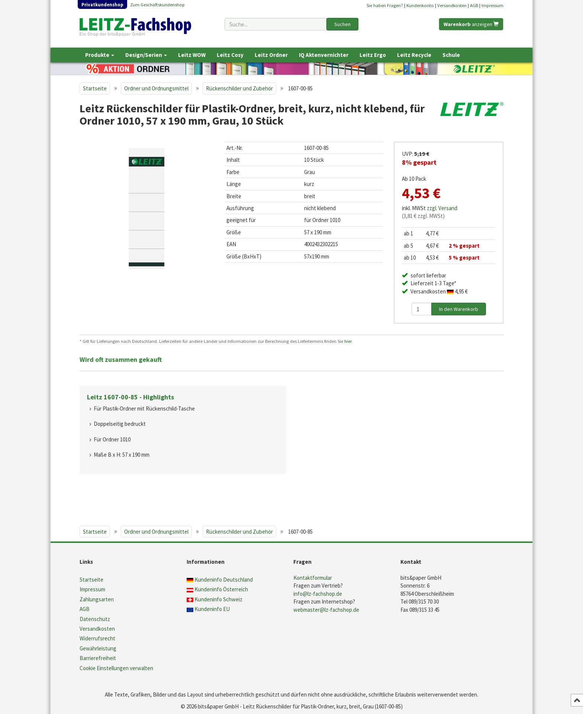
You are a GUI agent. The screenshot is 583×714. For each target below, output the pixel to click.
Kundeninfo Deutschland (223, 579)
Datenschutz (95, 619)
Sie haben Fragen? (385, 5)
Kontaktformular (312, 577)
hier (347, 341)
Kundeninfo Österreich (221, 589)
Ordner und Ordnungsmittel (156, 88)
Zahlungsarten (97, 599)
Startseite (95, 88)
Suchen (342, 24)
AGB (474, 5)
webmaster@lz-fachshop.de (326, 609)
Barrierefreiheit (98, 658)
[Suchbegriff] (275, 24)
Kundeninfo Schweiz (218, 599)
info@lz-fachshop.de (317, 593)
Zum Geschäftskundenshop (157, 4)
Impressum (492, 5)
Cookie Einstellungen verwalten (116, 668)
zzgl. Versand (442, 208)
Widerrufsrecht (97, 638)
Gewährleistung (98, 648)
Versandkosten (452, 5)
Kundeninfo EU (212, 608)
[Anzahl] (422, 309)
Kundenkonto (420, 5)
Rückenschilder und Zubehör (239, 88)
